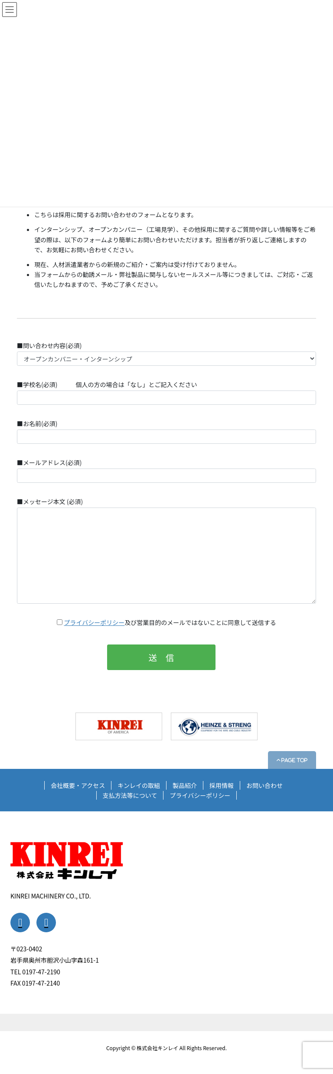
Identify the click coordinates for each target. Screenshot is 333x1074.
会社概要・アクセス (78, 785)
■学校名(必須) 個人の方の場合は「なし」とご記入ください (166, 392)
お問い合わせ (264, 785)
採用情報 (221, 785)
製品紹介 (185, 785)
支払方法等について (130, 795)
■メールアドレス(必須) (166, 470)
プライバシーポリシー (94, 622)
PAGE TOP (293, 760)
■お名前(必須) (166, 431)
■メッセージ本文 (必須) (166, 550)
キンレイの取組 (139, 785)
